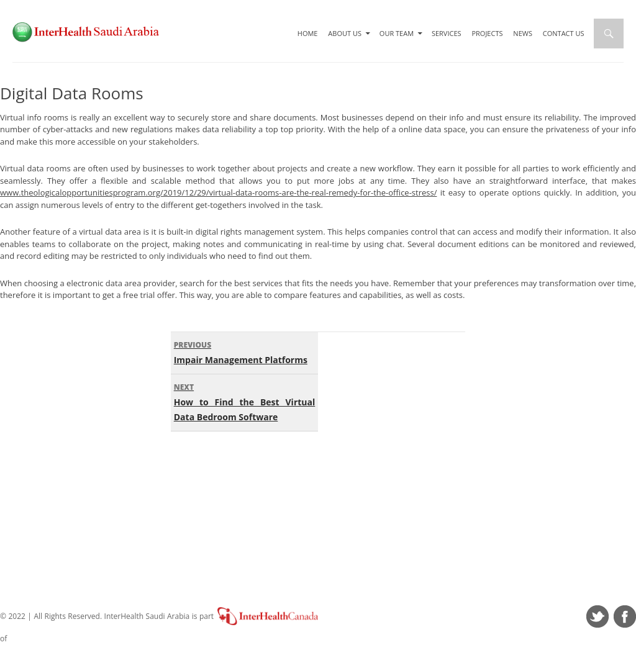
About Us (344, 33)
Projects (486, 33)
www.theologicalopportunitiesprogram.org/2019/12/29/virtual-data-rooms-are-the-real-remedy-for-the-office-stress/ (218, 192)
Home (308, 33)
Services (446, 33)
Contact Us (563, 33)
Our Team (396, 33)
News (522, 33)
